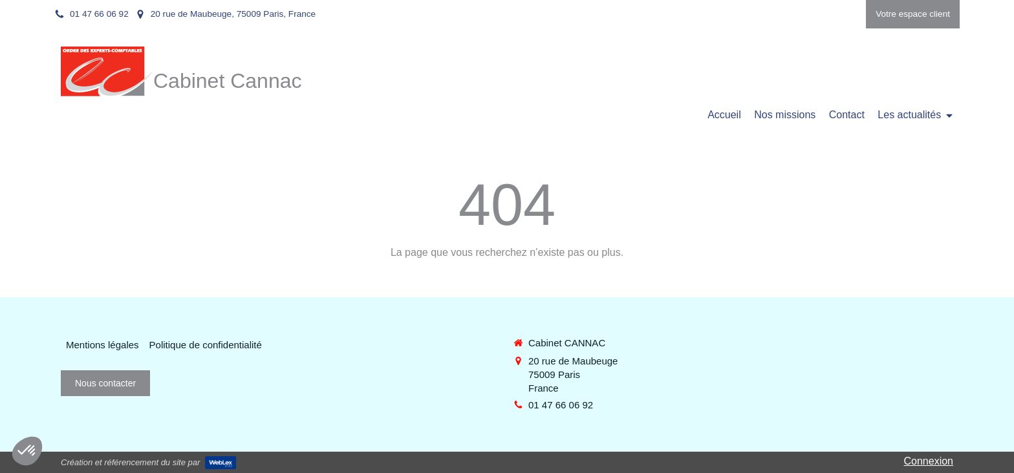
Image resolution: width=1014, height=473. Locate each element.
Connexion (929, 461)
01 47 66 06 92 (560, 404)
